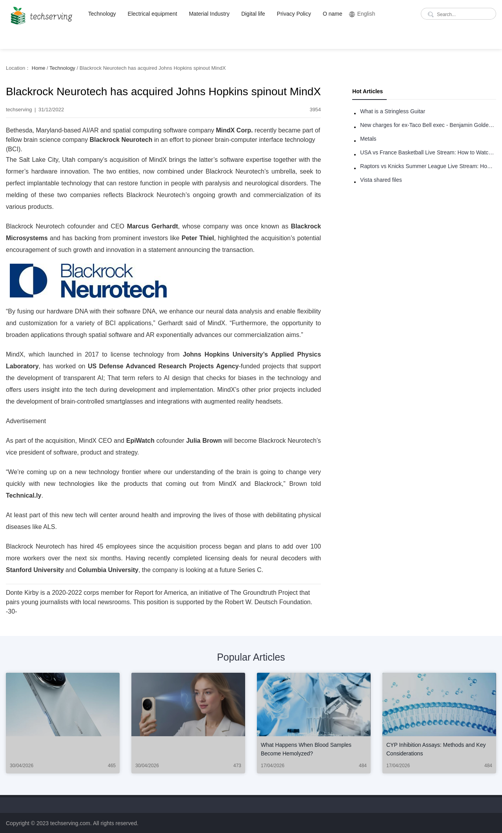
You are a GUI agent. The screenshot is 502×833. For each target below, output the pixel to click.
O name (332, 14)
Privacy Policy (294, 14)
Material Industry (209, 14)
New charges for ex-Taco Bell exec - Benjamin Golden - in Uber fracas (428, 125)
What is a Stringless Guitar (392, 111)
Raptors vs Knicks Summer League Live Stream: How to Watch (428, 166)
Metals (368, 139)
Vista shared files (381, 180)
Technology (102, 14)
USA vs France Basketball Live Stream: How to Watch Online (428, 152)
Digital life (253, 14)
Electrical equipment (152, 14)
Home (38, 68)
